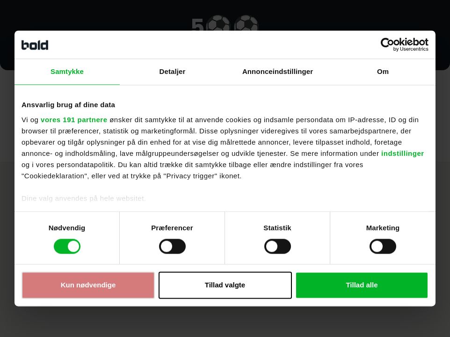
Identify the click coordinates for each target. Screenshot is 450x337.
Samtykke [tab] (67, 71)
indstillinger (402, 153)
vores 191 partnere (74, 120)
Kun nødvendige (88, 285)
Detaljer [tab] (173, 71)
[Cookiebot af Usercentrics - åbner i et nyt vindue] (387, 44)
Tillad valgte (225, 285)
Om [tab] (383, 71)
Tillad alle (361, 285)
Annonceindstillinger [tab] (277, 71)
